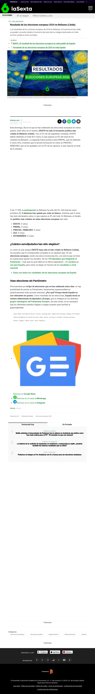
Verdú (36, 320)
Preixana (38, 314)
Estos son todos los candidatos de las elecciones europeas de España (44, 272)
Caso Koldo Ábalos (69, 2)
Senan (32, 320)
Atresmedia (47, 672)
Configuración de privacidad (73, 686)
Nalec (41, 317)
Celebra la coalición (49, 431)
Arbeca (46, 317)
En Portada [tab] (67, 424)
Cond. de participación (55, 686)
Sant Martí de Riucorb (28, 314)
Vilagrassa (42, 320)
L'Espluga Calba (46, 314)
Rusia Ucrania (58, 2)
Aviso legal (16, 686)
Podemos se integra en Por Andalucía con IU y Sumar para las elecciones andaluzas (49, 455)
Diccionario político (36, 634)
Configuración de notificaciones (47, 689)
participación (30, 210)
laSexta (12, 408)
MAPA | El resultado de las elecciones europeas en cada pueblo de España (44, 43)
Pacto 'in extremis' (49, 452)
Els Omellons (76, 314)
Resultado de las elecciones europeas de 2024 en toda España (39, 47)
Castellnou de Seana (69, 317)
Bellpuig (69, 314)
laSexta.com (15, 120)
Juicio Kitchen (80, 2)
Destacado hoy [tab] (28, 424)
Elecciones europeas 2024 (43, 416)
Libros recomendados (17, 634)
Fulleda (27, 320)
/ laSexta (18, 408)
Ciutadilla (59, 317)
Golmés (15, 320)
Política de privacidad (28, 686)
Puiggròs (21, 320)
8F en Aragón (23, 15)
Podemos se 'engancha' (49, 442)
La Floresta (52, 317)
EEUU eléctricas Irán (36, 2)
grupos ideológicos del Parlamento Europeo (30, 301)
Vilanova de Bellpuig (19, 317)
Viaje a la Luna (48, 2)
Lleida (15, 314)
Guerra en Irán (25, 2)
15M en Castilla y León (42, 15)
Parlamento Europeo (27, 416)
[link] (42, 652)
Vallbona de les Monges (59, 314)
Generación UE (14, 416)
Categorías (12, 632)
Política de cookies (42, 686)
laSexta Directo (54, 634)
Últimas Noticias (70, 634)
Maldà (19, 314)
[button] (89, 8)
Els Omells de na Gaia (32, 317)
